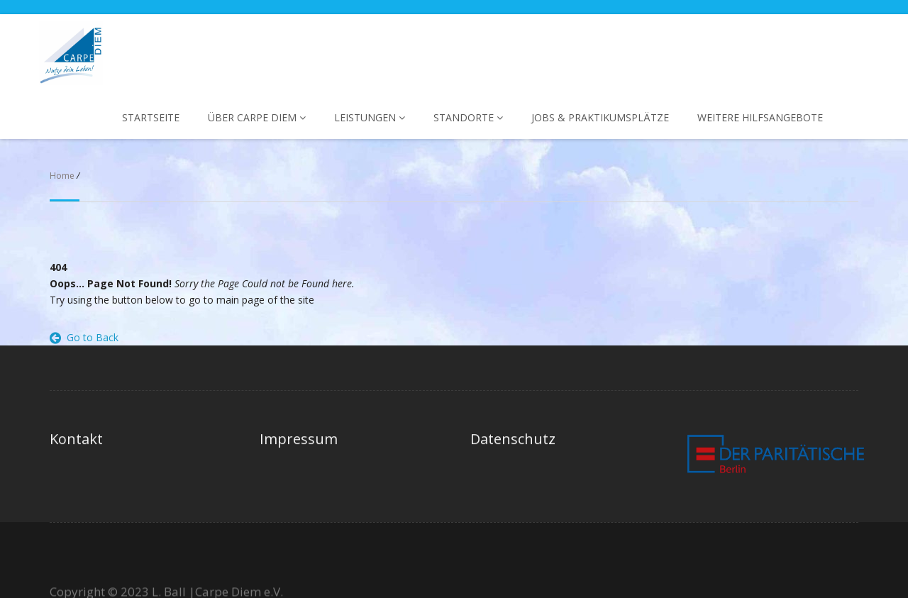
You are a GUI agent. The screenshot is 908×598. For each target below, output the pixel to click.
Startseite (150, 117)
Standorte (468, 117)
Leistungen (369, 117)
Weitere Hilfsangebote (760, 117)
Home (62, 176)
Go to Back (84, 337)
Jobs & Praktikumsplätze (600, 117)
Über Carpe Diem (257, 117)
